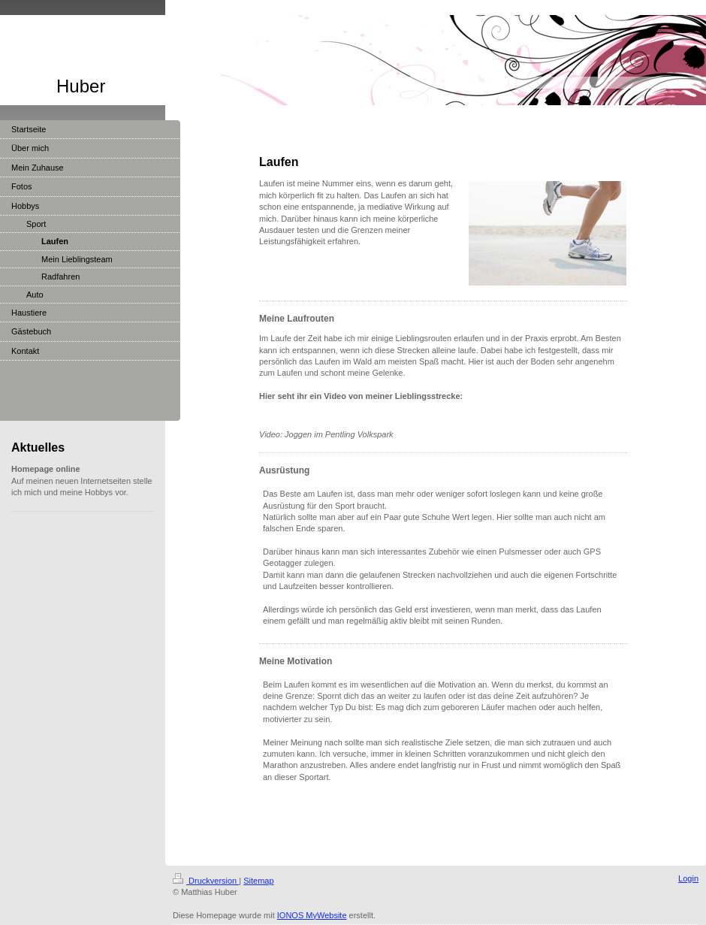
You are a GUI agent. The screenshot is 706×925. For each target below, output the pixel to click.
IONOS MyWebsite (312, 915)
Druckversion (206, 880)
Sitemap (258, 880)
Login (688, 878)
